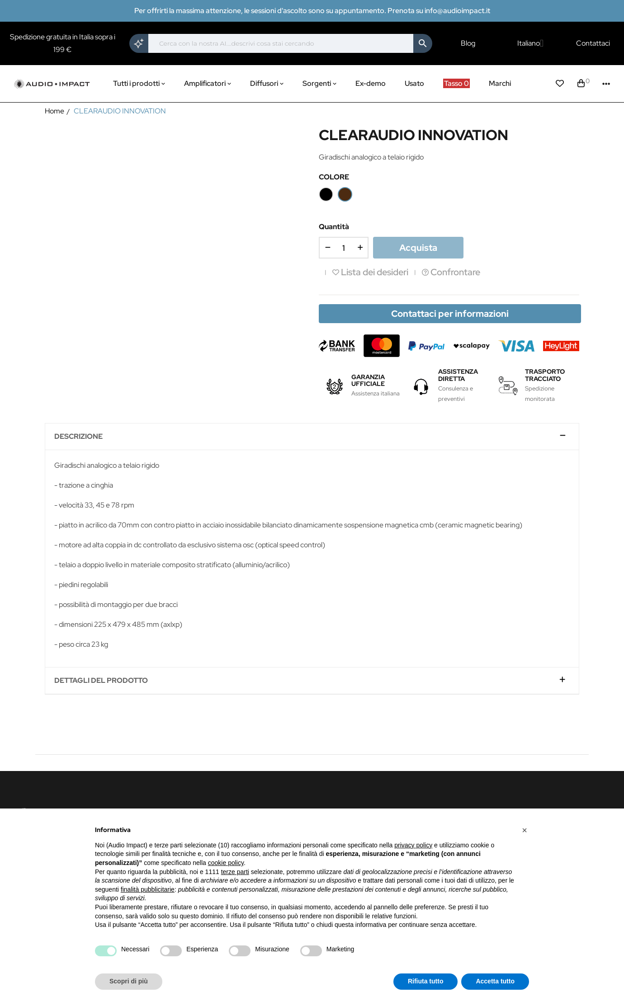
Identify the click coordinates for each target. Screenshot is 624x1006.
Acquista (418, 248)
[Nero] (326, 194)
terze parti (235, 871)
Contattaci (593, 43)
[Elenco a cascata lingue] (530, 43)
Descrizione (78, 436)
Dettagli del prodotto (101, 681)
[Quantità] (344, 248)
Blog (468, 43)
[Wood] (345, 194)
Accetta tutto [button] (495, 981)
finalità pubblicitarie (148, 889)
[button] (524, 830)
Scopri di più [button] (128, 981)
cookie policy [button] (226, 862)
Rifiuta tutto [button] (426, 981)
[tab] (312, 436)
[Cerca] (280, 43)
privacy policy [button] (413, 845)
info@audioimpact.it (457, 10)
